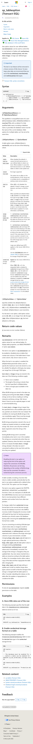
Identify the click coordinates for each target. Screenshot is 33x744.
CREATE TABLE (14, 254)
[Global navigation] (2, 2)
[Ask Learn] (26, 6)
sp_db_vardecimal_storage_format (19, 282)
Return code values (9, 29)
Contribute (12, 731)
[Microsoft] (16, 2)
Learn (3, 6)
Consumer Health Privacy (10, 733)
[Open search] (25, 2)
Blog (5, 731)
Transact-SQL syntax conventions (14, 81)
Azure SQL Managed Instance (20, 40)
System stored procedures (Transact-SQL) (18, 682)
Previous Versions (17, 728)
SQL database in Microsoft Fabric (15, 43)
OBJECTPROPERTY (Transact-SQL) (15, 680)
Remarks (6, 31)
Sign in (30, 2)
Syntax (5, 24)
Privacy (19, 731)
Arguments (7, 27)
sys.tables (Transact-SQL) (13, 678)
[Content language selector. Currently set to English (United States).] (12, 715)
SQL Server (14, 6)
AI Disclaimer (7, 728)
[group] (16, 98)
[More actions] (29, 6)
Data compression (15, 291)
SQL (8, 6)
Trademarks (16, 736)
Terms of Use (7, 736)
